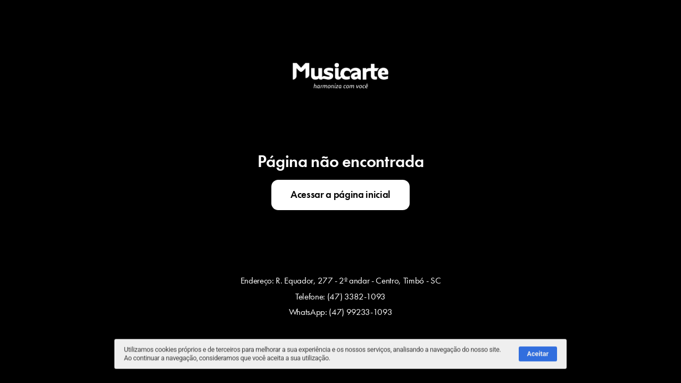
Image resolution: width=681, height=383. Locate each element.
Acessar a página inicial (340, 194)
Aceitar (538, 356)
